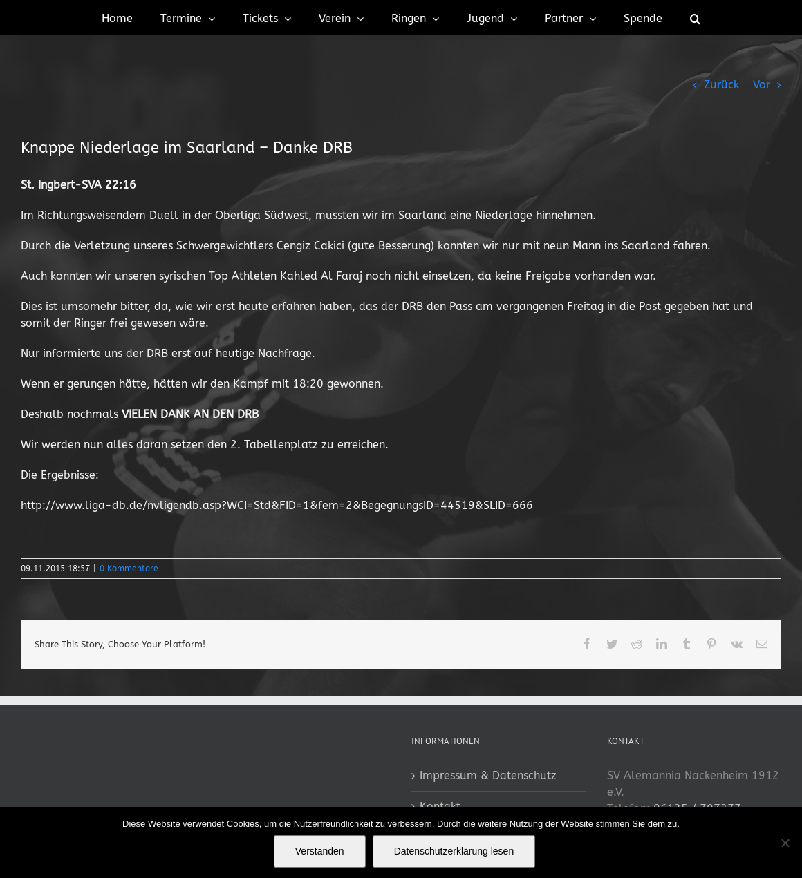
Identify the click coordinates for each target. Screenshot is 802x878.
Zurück (721, 84)
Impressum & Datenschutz (488, 775)
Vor (761, 84)
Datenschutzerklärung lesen (454, 851)
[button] (695, 17)
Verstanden (319, 851)
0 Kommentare (129, 568)
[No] (785, 843)
